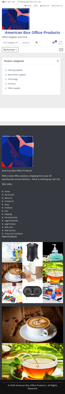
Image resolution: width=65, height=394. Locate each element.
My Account (9, 49)
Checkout (8, 207)
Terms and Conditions (14, 233)
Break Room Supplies (16, 74)
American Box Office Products (32, 32)
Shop (36, 5)
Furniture (12, 83)
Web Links (9, 227)
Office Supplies (14, 88)
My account (9, 194)
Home (27, 5)
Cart (6, 211)
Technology (12, 79)
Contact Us (57, 5)
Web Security (10, 230)
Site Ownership (11, 217)
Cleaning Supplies (15, 70)
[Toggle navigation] (61, 50)
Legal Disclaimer (11, 220)
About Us (44, 5)
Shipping (8, 214)
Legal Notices (10, 224)
